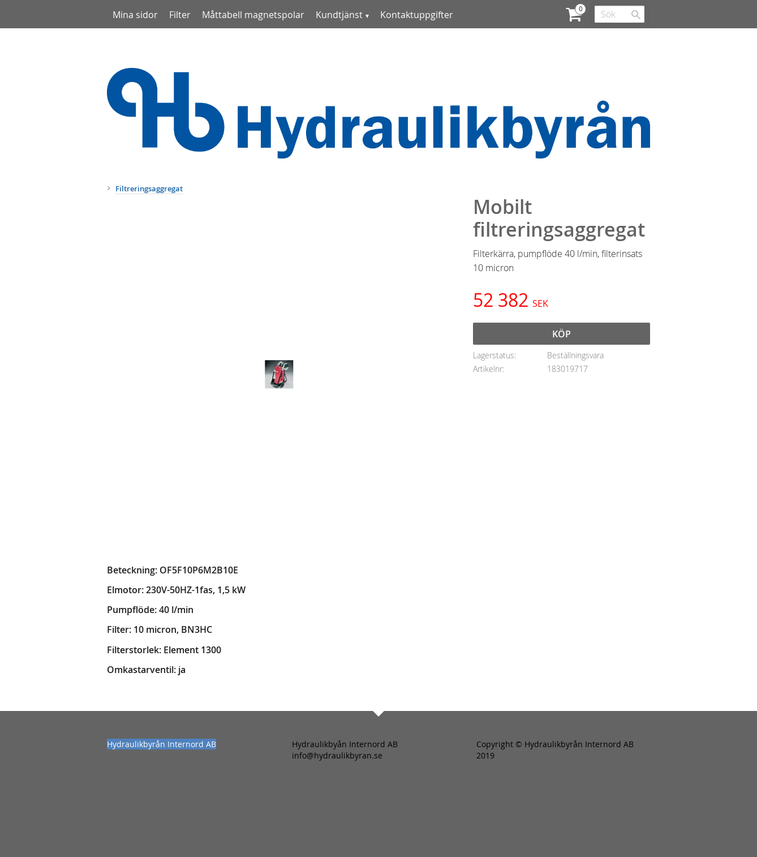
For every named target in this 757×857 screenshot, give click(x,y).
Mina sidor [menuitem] (135, 14)
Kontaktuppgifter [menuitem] (416, 14)
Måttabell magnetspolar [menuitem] (253, 14)
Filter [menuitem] (180, 14)
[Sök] (635, 14)
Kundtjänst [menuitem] (339, 14)
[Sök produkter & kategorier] (619, 14)
